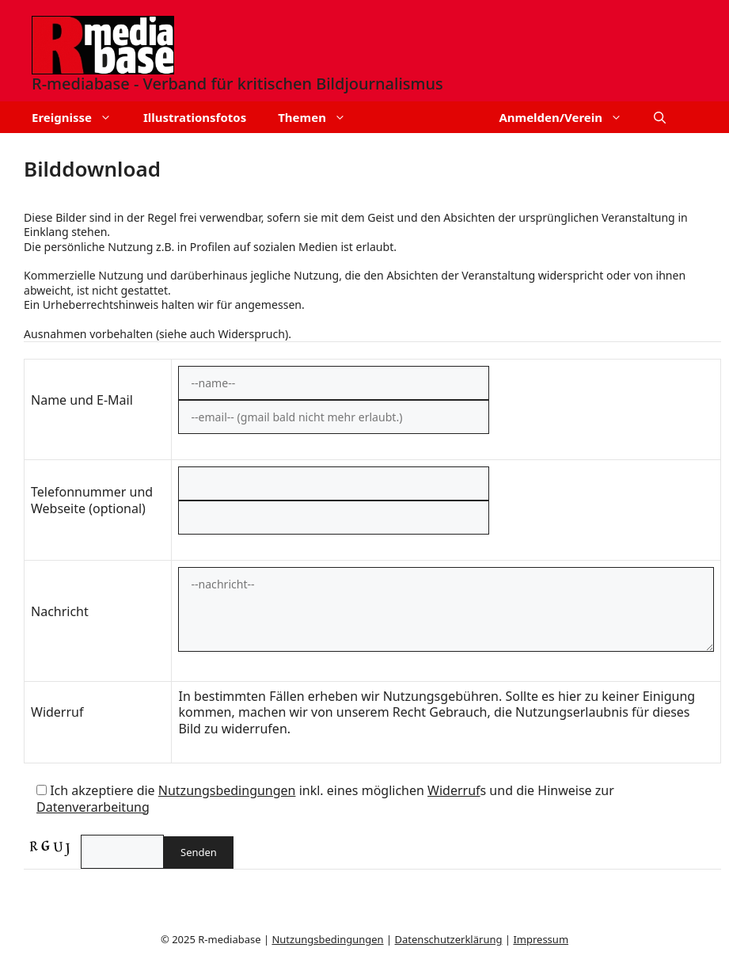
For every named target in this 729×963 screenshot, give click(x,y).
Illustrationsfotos (194, 117)
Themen (320, 117)
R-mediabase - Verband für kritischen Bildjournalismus (237, 83)
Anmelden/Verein (568, 117)
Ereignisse (79, 117)
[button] (660, 117)
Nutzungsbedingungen (227, 790)
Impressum (540, 939)
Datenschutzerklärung (449, 939)
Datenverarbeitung (93, 807)
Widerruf (453, 790)
